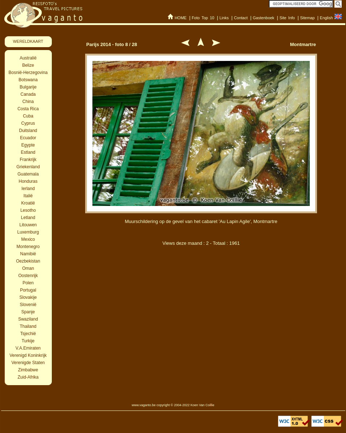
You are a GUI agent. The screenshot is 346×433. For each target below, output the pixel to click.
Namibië (28, 253)
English (326, 18)
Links (224, 18)
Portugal (28, 290)
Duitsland (28, 130)
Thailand (28, 326)
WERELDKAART (28, 41)
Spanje (28, 311)
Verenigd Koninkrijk (28, 355)
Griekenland (28, 166)
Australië (28, 58)
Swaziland (28, 319)
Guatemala (28, 174)
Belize (28, 65)
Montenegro (27, 246)
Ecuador (28, 137)
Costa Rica (28, 108)
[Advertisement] (201, 289)
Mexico (28, 239)
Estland (28, 152)
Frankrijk (28, 159)
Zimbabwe (28, 369)
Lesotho (28, 210)
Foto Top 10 (203, 18)
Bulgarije (28, 87)
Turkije (28, 340)
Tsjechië (28, 333)
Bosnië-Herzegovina (27, 72)
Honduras (27, 181)
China (28, 101)
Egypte (28, 145)
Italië (28, 195)
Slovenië (28, 304)
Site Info (287, 18)
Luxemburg (28, 232)
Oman (28, 268)
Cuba (28, 116)
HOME (181, 18)
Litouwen (28, 224)
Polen (28, 282)
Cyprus (28, 123)
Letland (28, 217)
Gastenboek (263, 18)
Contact (241, 18)
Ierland (28, 188)
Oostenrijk (28, 275)
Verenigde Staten (28, 362)
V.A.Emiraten (28, 348)
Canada (28, 94)
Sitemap (307, 18)
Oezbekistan (28, 261)
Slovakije (28, 297)
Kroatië (28, 203)
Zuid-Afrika (27, 377)
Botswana (28, 79)
